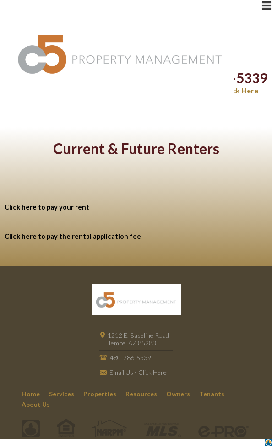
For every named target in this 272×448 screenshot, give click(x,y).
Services (61, 394)
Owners (178, 394)
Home (31, 394)
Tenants (211, 394)
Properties (99, 394)
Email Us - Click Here (138, 372)
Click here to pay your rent (47, 207)
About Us (36, 404)
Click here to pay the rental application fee (73, 236)
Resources (141, 394)
